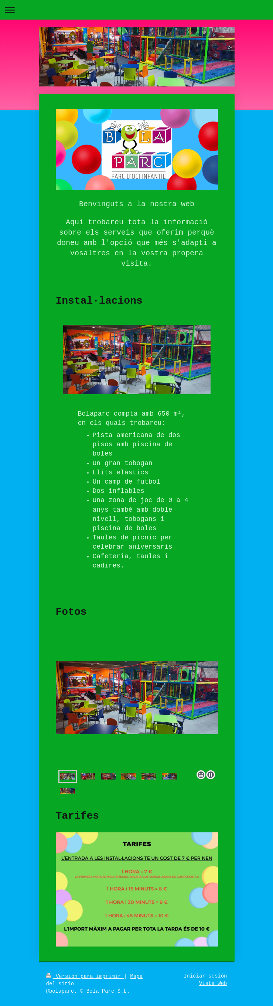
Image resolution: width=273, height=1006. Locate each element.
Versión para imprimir (85, 976)
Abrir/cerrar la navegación (136, 10)
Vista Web (213, 983)
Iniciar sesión (205, 976)
